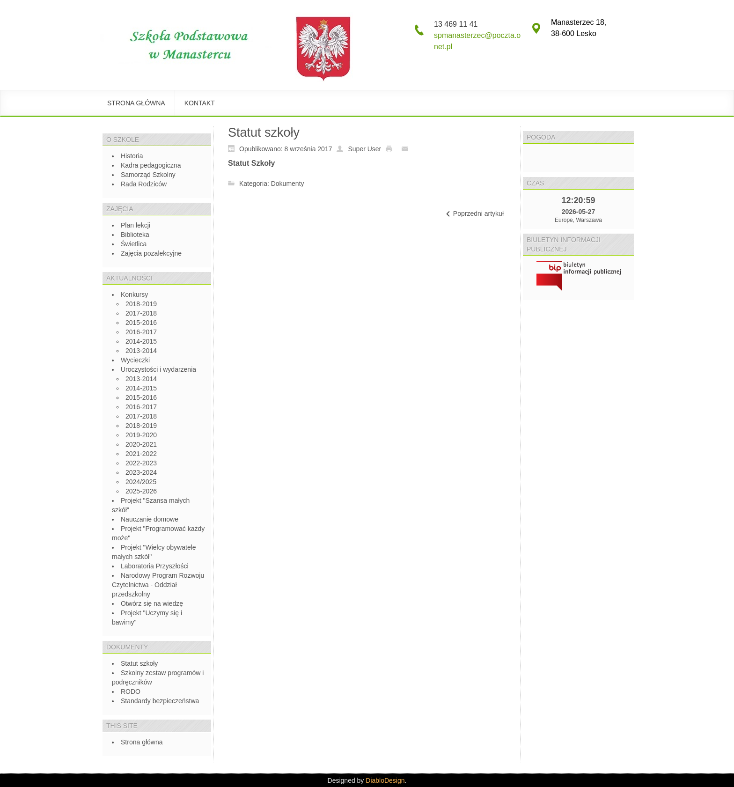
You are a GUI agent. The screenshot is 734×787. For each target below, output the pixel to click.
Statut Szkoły (251, 163)
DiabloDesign (385, 780)
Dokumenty (287, 183)
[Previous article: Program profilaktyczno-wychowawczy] (474, 213)
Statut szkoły (264, 132)
